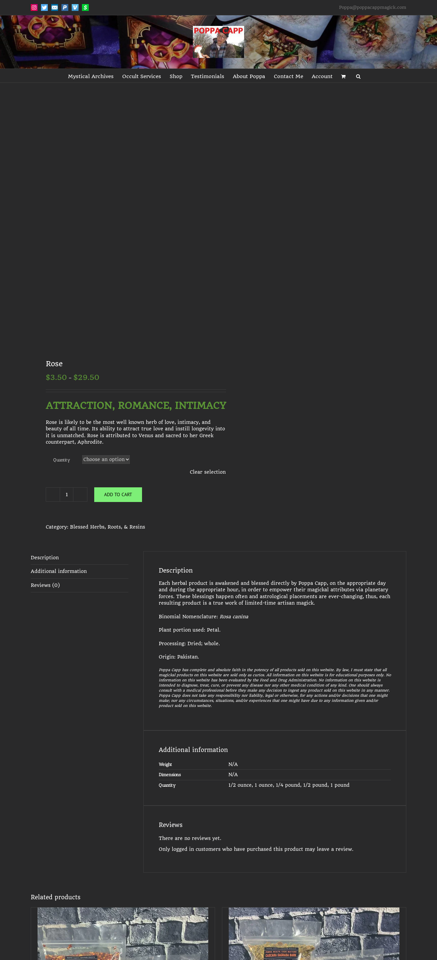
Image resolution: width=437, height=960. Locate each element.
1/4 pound (288, 785)
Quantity (61, 459)
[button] (358, 76)
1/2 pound (315, 785)
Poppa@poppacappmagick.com (372, 7)
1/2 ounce (240, 785)
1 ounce (264, 785)
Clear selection (208, 472)
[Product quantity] (66, 494)
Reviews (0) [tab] (45, 585)
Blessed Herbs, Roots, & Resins (107, 527)
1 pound (340, 785)
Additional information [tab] (59, 571)
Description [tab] (45, 557)
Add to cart (118, 494)
